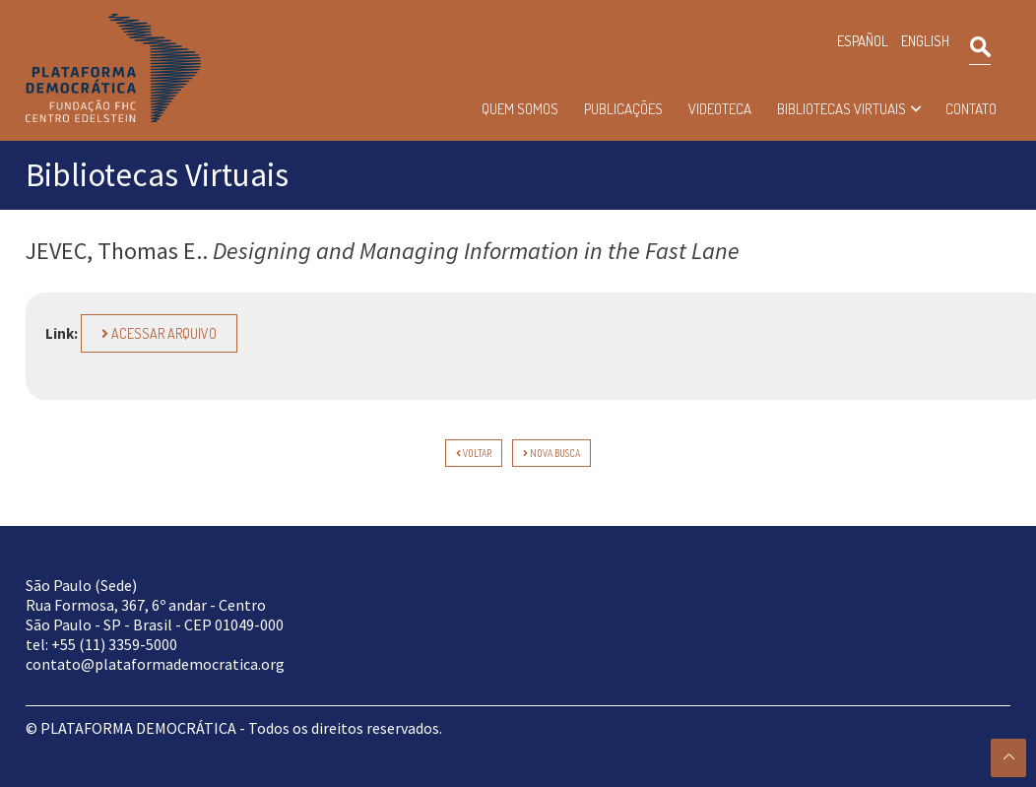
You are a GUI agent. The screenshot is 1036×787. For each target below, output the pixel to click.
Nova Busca (551, 453)
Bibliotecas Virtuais (841, 108)
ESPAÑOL (862, 41)
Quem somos (520, 108)
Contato (971, 108)
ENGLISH (925, 41)
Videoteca (719, 108)
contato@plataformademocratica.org (155, 664)
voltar (473, 453)
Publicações (623, 108)
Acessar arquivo (159, 333)
